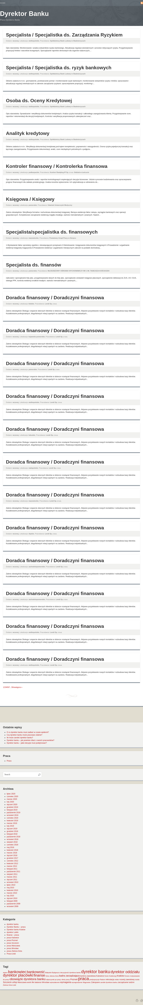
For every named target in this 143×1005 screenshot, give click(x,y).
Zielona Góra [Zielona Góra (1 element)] (7, 985)
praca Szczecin (13, 943)
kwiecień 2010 (12, 890)
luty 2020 (10, 802)
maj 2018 (10, 847)
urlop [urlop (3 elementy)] (14, 982)
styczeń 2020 (12, 804)
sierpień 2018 (12, 842)
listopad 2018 (12, 834)
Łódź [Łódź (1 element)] (14, 985)
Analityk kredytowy (27, 133)
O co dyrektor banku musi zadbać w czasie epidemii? (28, 732)
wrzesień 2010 (12, 882)
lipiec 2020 (11, 794)
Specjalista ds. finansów (33, 265)
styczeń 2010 (12, 898)
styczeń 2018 (12, 855)
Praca (9, 761)
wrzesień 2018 (12, 839)
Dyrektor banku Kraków (16, 930)
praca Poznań (12, 940)
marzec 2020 (12, 799)
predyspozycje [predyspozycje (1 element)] (94, 979)
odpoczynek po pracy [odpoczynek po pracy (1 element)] (53, 979)
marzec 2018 (12, 853)
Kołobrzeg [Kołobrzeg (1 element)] (112, 976)
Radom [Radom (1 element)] (102, 979)
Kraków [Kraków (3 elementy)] (120, 976)
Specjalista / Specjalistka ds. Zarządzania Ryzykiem (64, 35)
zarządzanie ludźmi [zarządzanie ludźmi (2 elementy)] (126, 982)
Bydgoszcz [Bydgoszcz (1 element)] (56, 972)
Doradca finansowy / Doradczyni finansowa (55, 297)
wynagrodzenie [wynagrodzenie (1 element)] (77, 982)
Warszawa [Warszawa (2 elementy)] (22, 982)
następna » (17, 687)
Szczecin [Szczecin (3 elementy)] (7, 982)
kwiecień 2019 (12, 821)
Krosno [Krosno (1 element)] (127, 976)
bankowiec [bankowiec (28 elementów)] (17, 972)
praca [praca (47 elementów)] (83, 978)
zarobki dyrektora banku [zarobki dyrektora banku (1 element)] (108, 982)
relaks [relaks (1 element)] (117, 979)
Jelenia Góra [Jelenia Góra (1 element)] (54, 976)
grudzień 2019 (12, 807)
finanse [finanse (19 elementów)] (39, 975)
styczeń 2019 (12, 829)
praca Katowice (13, 938)
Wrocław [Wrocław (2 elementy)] (45, 982)
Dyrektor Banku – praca (16, 927)
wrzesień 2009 (12, 906)
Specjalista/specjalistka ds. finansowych (52, 232)
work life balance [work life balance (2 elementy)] (34, 982)
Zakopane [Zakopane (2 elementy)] (95, 982)
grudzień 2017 (12, 858)
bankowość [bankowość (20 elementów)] (36, 972)
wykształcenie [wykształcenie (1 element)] (55, 982)
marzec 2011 (12, 877)
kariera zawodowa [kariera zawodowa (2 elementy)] (88, 976)
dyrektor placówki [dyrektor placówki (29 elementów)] (18, 975)
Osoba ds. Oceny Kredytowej (39, 100)
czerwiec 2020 (12, 796)
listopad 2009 (12, 901)
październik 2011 (13, 871)
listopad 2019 (12, 810)
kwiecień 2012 (12, 863)
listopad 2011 (12, 869)
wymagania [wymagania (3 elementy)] (65, 982)
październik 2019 (13, 813)
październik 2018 (13, 837)
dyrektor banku (12, 924)
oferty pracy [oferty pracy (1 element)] (66, 979)
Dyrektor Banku (24, 13)
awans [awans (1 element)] (5, 972)
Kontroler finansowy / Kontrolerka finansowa (56, 166)
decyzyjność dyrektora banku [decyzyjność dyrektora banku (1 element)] (70, 972)
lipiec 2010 (11, 885)
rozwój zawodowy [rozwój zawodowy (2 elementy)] (127, 979)
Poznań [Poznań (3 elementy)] (74, 979)
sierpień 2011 (12, 874)
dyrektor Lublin (12, 932)
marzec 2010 (12, 893)
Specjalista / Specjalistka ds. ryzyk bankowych (58, 67)
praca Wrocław (12, 948)
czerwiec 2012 (12, 861)
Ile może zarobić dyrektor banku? (20, 738)
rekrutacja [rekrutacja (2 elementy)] (110, 979)
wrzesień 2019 (12, 815)
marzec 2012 (12, 866)
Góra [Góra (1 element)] (47, 976)
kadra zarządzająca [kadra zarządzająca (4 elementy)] (69, 975)
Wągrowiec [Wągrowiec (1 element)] (87, 982)
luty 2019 (10, 826)
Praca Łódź (11, 954)
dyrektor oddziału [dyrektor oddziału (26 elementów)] (125, 972)
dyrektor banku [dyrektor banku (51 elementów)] (95, 971)
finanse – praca (13, 935)
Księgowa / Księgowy (30, 199)
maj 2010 (10, 888)
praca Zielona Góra (14, 951)
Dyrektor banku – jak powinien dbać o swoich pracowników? (30, 740)
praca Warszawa (13, 946)
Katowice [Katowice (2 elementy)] (100, 976)
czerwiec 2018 (12, 845)
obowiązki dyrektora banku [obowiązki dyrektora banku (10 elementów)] (27, 979)
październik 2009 (13, 904)
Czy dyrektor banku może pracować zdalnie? (24, 735)
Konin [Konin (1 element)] (107, 976)
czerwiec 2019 (12, 818)
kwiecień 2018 (12, 850)
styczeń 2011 (12, 880)
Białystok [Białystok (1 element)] (48, 972)
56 (12, 687)
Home (3, 3)
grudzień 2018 (12, 831)
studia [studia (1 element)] (137, 979)
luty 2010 (10, 896)
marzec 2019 (12, 823)
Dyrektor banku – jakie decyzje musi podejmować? (27, 743)
